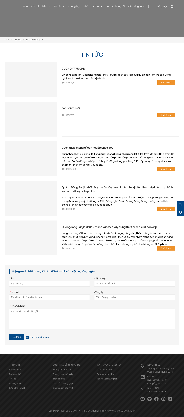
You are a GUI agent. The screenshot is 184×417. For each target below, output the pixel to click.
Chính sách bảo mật (39, 337)
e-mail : (14, 292)
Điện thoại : (100, 278)
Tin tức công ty (34, 39)
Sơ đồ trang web (17, 388)
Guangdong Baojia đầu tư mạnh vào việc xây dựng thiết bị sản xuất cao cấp (109, 227)
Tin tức (17, 39)
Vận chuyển (15, 369)
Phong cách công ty (63, 374)
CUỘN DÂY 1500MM (73, 68)
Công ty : (99, 292)
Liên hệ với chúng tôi (107, 378)
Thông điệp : (17, 306)
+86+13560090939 (156, 391)
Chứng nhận (15, 383)
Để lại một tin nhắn (106, 374)
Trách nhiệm (59, 378)
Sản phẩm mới (71, 108)
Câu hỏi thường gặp (63, 383)
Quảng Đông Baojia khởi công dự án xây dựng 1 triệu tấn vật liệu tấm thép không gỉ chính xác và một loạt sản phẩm (117, 189)
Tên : (12, 278)
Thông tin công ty (62, 369)
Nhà (7, 39)
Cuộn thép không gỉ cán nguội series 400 (87, 147)
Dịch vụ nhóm (16, 374)
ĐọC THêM (166, 82)
